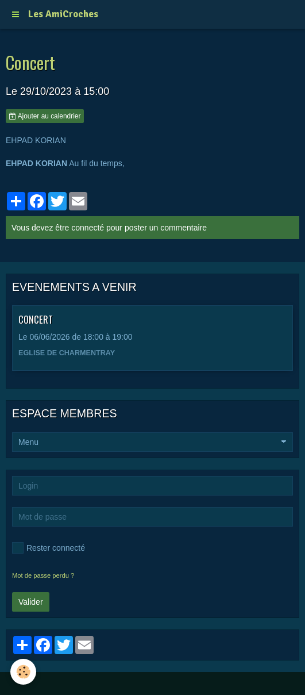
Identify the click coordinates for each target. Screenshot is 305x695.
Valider (30, 601)
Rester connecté (48, 548)
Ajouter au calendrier (44, 116)
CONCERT (35, 319)
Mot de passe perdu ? (43, 575)
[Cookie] (23, 672)
